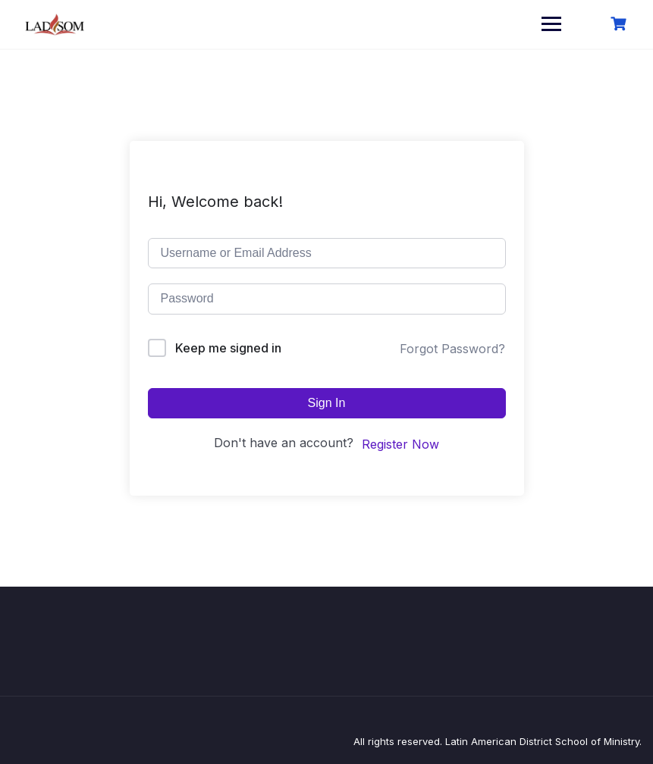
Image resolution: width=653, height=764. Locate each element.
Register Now (400, 444)
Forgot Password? (452, 348)
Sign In (327, 402)
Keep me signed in (228, 347)
